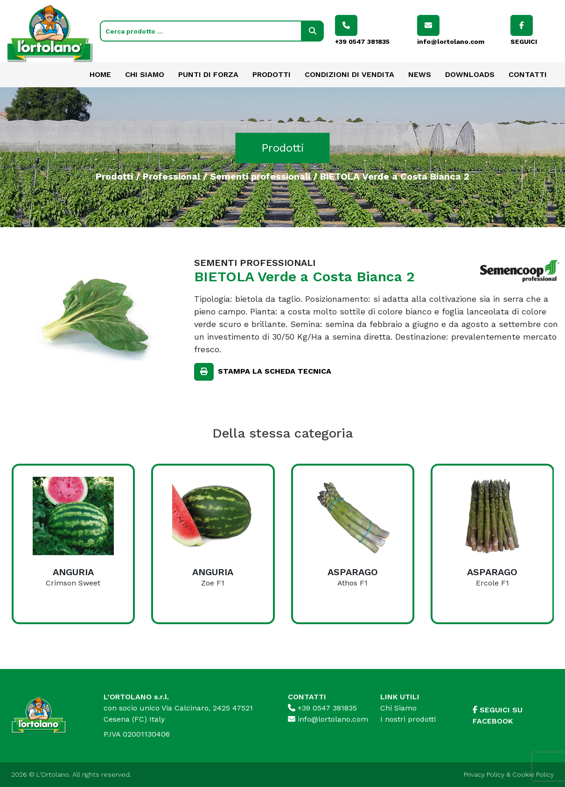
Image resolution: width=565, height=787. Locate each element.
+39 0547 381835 (322, 707)
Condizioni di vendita (349, 74)
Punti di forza (208, 74)
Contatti (528, 74)
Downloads (470, 74)
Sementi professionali (260, 175)
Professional (171, 175)
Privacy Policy (484, 774)
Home (100, 74)
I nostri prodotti (408, 719)
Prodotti (271, 74)
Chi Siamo (144, 74)
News (419, 74)
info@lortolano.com (328, 719)
